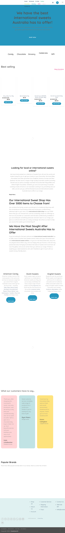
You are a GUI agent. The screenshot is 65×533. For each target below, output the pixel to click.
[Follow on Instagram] (5, 519)
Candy (42, 1)
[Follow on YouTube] (2, 522)
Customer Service (46, 502)
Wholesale (31, 1)
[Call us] (17, 519)
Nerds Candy (14, 287)
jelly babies (55, 289)
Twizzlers (11, 293)
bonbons (48, 289)
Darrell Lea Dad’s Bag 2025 (57, 96)
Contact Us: (60, 502)
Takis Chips (7, 287)
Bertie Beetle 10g (24, 96)
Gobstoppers (5, 293)
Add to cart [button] (8, 102)
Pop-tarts (17, 293)
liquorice (35, 285)
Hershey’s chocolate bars (11, 289)
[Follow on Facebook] (2, 519)
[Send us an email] (14, 519)
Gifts (39, 4)
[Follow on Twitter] (11, 519)
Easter (26, 1)
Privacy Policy (40, 518)
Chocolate (27, 4)
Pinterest (23, 528)
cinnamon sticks (35, 289)
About (44, 4)
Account (33, 511)
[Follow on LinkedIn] (23, 519)
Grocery (34, 4)
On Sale (37, 1)
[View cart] (62, 2)
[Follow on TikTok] (8, 519)
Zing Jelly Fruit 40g (8, 96)
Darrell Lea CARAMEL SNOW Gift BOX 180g (40, 96)
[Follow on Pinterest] (20, 519)
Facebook (4, 528)
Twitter (17, 528)
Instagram (11, 528)
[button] (53, 2)
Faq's (42, 509)
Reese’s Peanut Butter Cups (10, 291)
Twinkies (6, 295)
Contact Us (27, 6)
